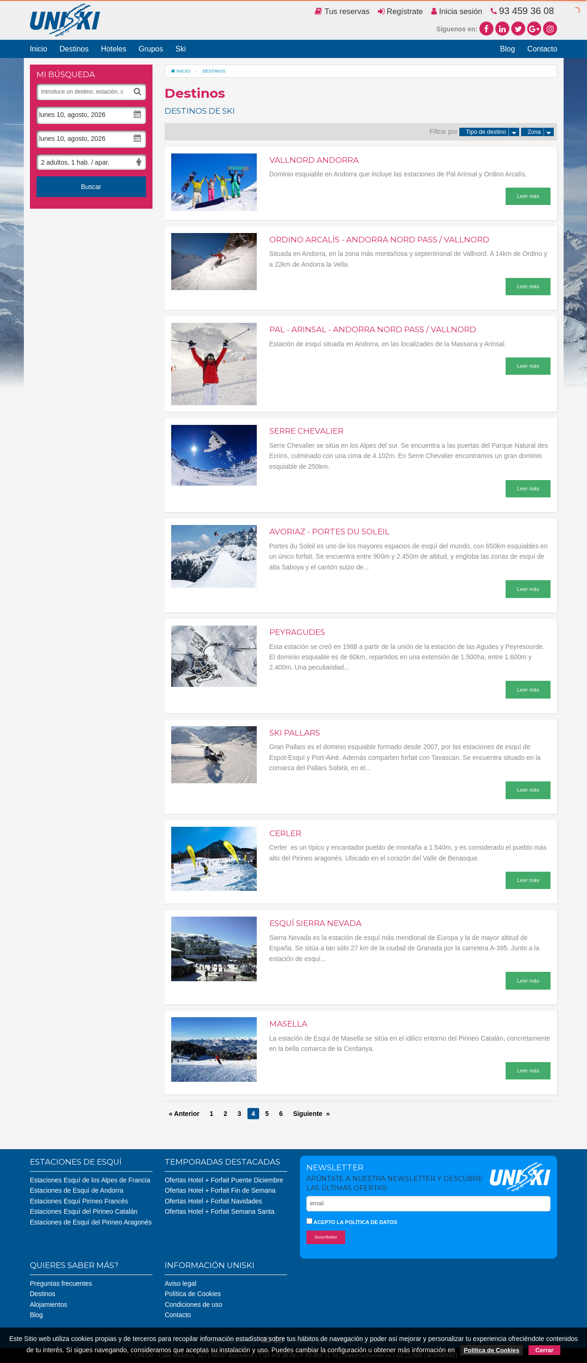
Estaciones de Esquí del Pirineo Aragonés (91, 1222)
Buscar (91, 186)
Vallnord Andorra (314, 160)
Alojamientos (48, 1304)
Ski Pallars (294, 732)
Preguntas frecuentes (61, 1283)
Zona (541, 132)
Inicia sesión (456, 11)
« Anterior (184, 1113)
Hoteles (113, 49)
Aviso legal (180, 1283)
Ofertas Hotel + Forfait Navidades (213, 1201)
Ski (180, 49)
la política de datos (367, 1222)
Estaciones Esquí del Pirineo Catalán (84, 1211)
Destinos (73, 49)
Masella (288, 1023)
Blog (507, 49)
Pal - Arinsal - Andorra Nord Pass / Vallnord (372, 329)
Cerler (285, 833)
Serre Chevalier (306, 431)
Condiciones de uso (193, 1304)
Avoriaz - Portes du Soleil (329, 531)
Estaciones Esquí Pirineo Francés (79, 1201)
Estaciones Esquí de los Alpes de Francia (90, 1180)
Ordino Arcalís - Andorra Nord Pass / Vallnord (379, 239)
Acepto (352, 1221)
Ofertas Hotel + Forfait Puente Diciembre (224, 1180)
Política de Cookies (193, 1293)
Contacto (542, 49)
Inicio (38, 49)
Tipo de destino (492, 132)
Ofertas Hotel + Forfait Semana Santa (220, 1211)
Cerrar (544, 1350)
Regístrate (400, 11)
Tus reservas (342, 11)
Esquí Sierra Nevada (315, 923)
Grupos (150, 49)
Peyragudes (297, 632)
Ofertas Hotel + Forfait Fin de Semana (220, 1190)
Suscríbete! (325, 1236)
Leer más (528, 196)
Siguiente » (311, 1113)
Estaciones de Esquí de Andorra (76, 1190)
